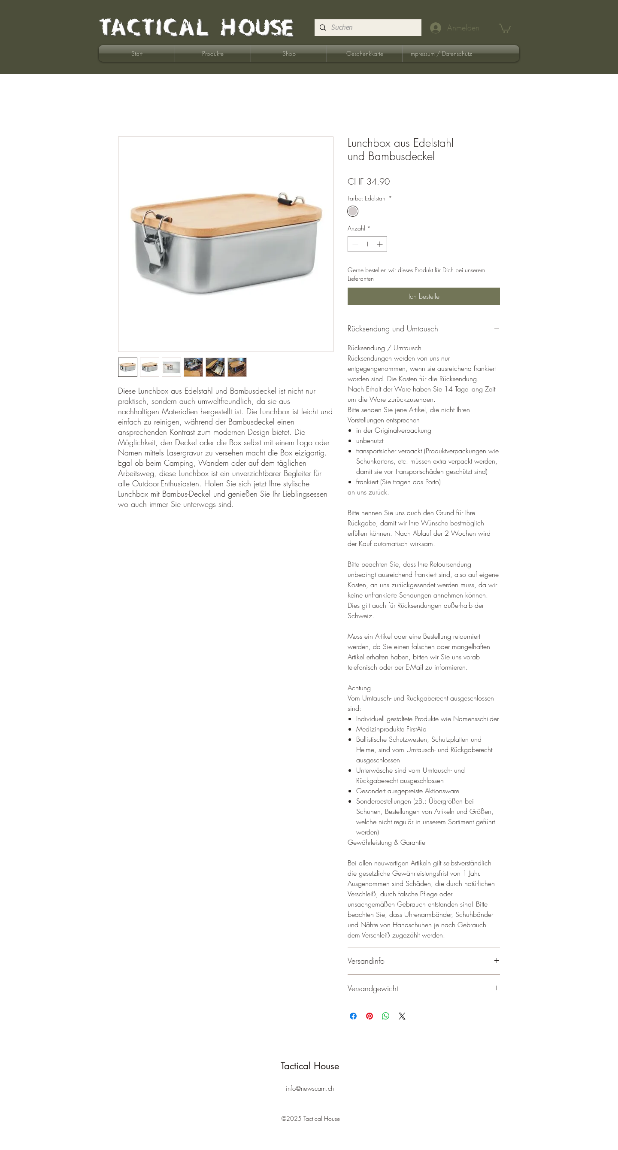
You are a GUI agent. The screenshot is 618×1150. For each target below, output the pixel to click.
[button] (505, 28)
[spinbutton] (367, 244)
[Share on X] (402, 1016)
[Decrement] (354, 244)
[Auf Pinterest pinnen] (369, 1016)
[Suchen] (367, 27)
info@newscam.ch (310, 1088)
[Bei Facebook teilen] (353, 1016)
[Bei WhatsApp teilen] (386, 1016)
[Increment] (380, 244)
